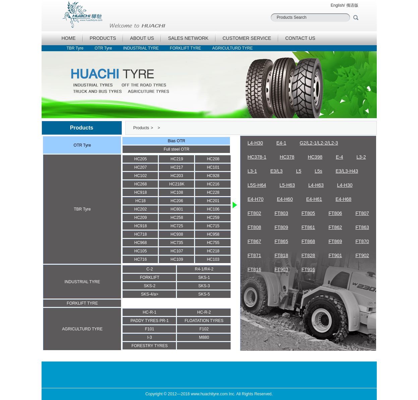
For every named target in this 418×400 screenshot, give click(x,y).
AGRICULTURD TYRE (232, 48)
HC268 (140, 184)
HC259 (213, 217)
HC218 (213, 251)
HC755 (213, 242)
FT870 (362, 241)
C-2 (149, 269)
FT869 (335, 241)
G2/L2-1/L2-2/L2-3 (319, 143)
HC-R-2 (204, 312)
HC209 (140, 217)
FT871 (254, 255)
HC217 (177, 167)
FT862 (335, 227)
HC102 (140, 175)
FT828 (308, 255)
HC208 (213, 159)
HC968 (140, 242)
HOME (69, 38)
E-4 (339, 157)
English (337, 5)
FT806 (335, 213)
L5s (318, 171)
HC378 (287, 157)
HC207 (140, 167)
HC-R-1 (150, 312)
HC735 (177, 242)
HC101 (213, 167)
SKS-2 (150, 286)
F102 (203, 329)
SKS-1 (204, 277)
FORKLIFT (149, 277)
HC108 (177, 192)
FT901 (335, 255)
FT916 (308, 269)
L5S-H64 (257, 185)
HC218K (176, 184)
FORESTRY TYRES (149, 345)
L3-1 (252, 171)
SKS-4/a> (150, 294)
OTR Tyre (103, 48)
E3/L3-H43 (347, 171)
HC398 (315, 157)
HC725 (177, 226)
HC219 (177, 159)
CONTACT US (300, 38)
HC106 (213, 209)
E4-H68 (343, 199)
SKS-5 (204, 294)
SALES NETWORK (188, 38)
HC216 (213, 184)
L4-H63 (316, 185)
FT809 (281, 227)
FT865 (281, 241)
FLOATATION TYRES (204, 320)
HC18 (140, 200)
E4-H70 (255, 199)
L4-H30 (255, 143)
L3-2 (361, 157)
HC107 (177, 251)
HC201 (213, 200)
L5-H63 (287, 185)
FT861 (308, 227)
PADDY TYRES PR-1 (149, 320)
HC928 (213, 175)
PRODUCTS (103, 38)
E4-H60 (285, 199)
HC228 (213, 192)
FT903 (281, 269)
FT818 (281, 255)
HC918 (140, 192)
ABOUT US (142, 38)
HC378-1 (257, 157)
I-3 (149, 337)
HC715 (213, 226)
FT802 (254, 213)
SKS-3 (204, 286)
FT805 (308, 213)
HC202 (140, 209)
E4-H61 (314, 199)
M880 (204, 337)
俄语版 (352, 5)
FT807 (362, 213)
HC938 (177, 234)
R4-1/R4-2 (204, 269)
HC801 (177, 209)
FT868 (308, 241)
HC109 (177, 259)
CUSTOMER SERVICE (247, 38)
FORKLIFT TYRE (185, 48)
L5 (298, 171)
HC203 (177, 175)
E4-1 (281, 143)
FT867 (254, 241)
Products (141, 128)
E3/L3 (277, 171)
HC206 (177, 200)
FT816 (254, 269)
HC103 (213, 259)
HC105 (140, 251)
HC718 (140, 234)
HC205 (140, 159)
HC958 (213, 234)
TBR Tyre (75, 48)
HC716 (140, 259)
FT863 (362, 227)
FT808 (254, 227)
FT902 (362, 255)
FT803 (281, 213)
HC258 (177, 217)
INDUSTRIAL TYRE (141, 48)
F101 (149, 329)
